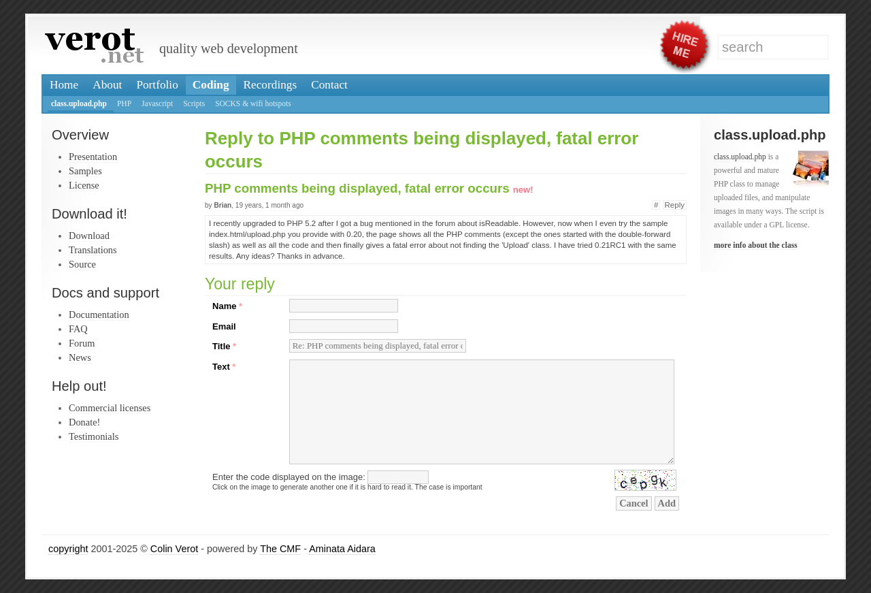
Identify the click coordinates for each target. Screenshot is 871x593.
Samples (85, 170)
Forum (82, 343)
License (84, 185)
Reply (675, 205)
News (80, 357)
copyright (68, 548)
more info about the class (756, 245)
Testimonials (93, 436)
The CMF (280, 548)
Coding (211, 84)
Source (82, 264)
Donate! (84, 422)
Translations (93, 249)
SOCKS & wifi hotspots (253, 103)
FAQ (78, 328)
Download (89, 235)
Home (64, 84)
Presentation (93, 156)
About (107, 84)
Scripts (194, 103)
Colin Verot (174, 548)
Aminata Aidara (342, 548)
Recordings (270, 84)
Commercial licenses (109, 407)
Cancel (633, 503)
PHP (124, 103)
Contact (329, 84)
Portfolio (157, 84)
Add (667, 503)
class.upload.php (79, 103)
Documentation (99, 314)
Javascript (157, 103)
